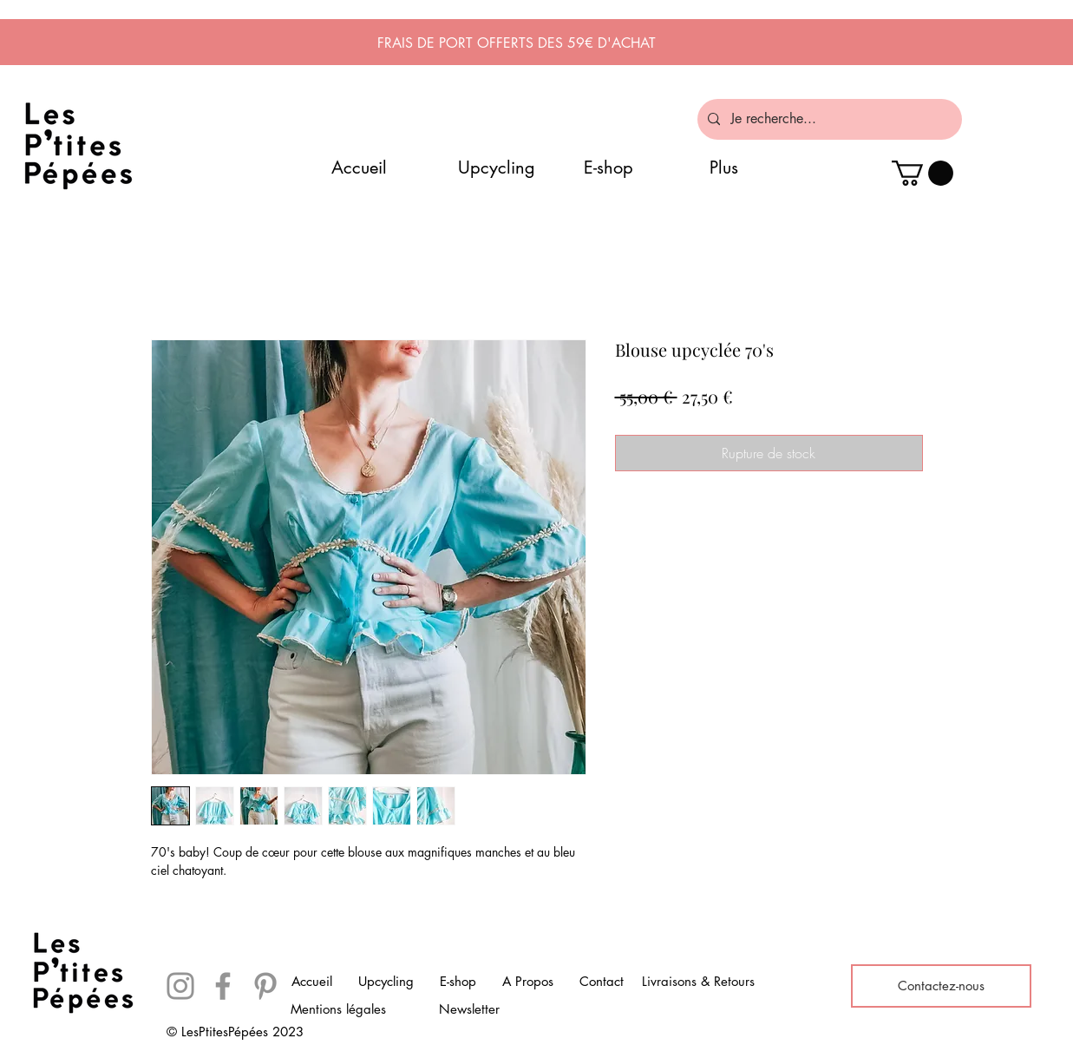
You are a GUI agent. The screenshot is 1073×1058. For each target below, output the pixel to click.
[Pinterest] (265, 986)
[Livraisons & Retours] (698, 981)
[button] (922, 173)
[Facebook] (223, 986)
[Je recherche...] (828, 119)
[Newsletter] (469, 1009)
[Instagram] (180, 986)
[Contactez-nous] (941, 986)
